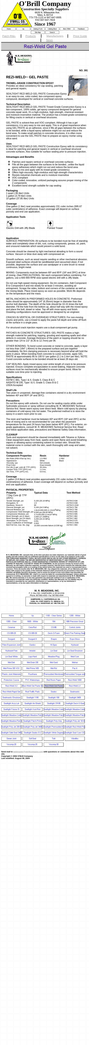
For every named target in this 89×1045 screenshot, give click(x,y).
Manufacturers (55, 36)
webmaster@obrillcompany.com (28, 752)
